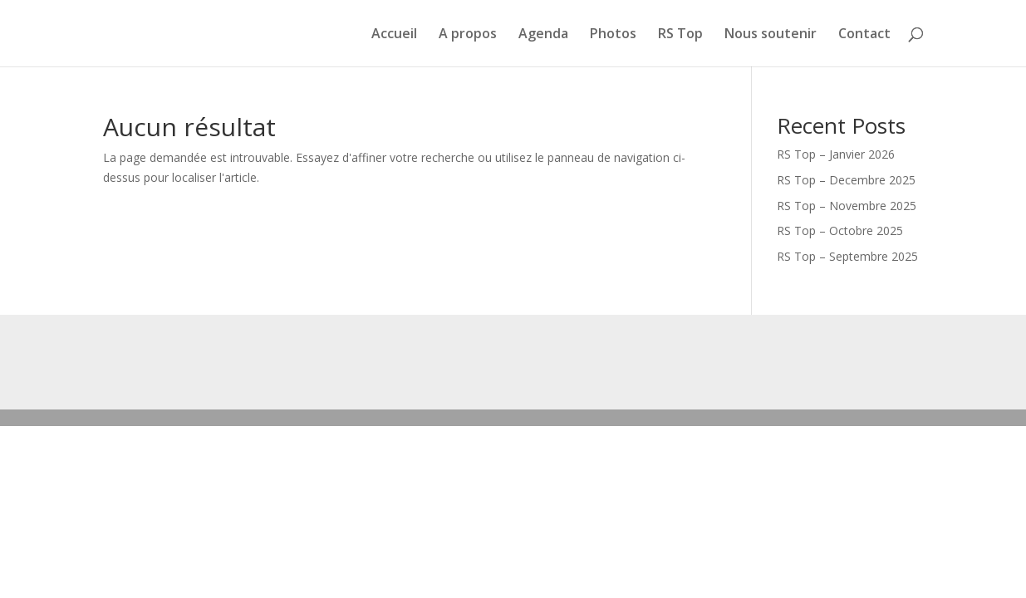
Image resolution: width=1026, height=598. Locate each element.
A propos (468, 34)
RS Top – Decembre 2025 (846, 180)
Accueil (394, 34)
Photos (613, 34)
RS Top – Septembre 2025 (847, 256)
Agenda (543, 34)
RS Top (680, 34)
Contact (864, 34)
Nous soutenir (770, 34)
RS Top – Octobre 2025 (840, 230)
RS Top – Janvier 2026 (836, 154)
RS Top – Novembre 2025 (846, 205)
